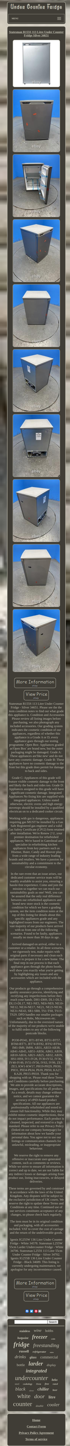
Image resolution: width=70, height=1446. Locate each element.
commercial (49, 1357)
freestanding (46, 1345)
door (39, 1396)
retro (52, 1352)
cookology (27, 1384)
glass (33, 1357)
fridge (21, 1344)
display (51, 1365)
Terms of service (36, 1439)
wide (53, 1339)
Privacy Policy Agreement (36, 1433)
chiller (43, 1389)
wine (38, 1330)
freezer (39, 1337)
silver (31, 1390)
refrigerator (39, 1351)
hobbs (49, 1331)
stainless (24, 1331)
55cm (38, 1384)
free (47, 1384)
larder (36, 1363)
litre (52, 1397)
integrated (36, 1371)
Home (36, 1420)
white (23, 1396)
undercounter (31, 1378)
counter (22, 1403)
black (20, 1388)
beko (54, 1379)
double (39, 1405)
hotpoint (22, 1338)
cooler (53, 1404)
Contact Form (36, 1426)
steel (17, 1384)
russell (24, 1351)
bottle (21, 1365)
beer (55, 1390)
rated (55, 1384)
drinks (20, 1356)
